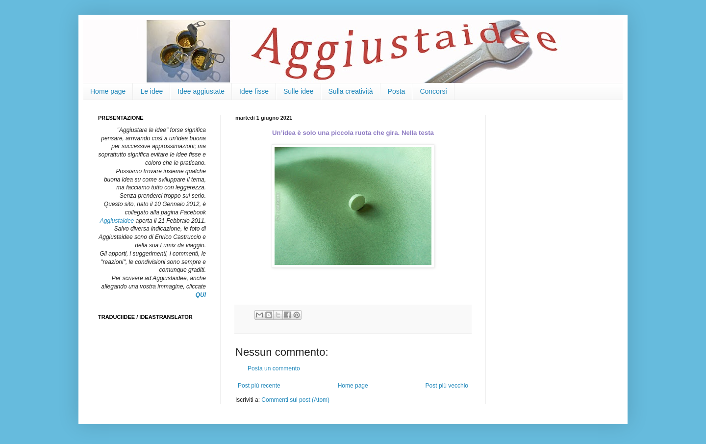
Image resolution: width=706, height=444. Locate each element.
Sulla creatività (350, 91)
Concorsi (433, 91)
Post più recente (259, 385)
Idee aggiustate (201, 91)
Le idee (151, 91)
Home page (108, 91)
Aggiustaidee (117, 220)
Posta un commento (274, 368)
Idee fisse (254, 91)
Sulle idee (298, 91)
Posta (396, 91)
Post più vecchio (447, 385)
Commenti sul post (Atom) (295, 399)
